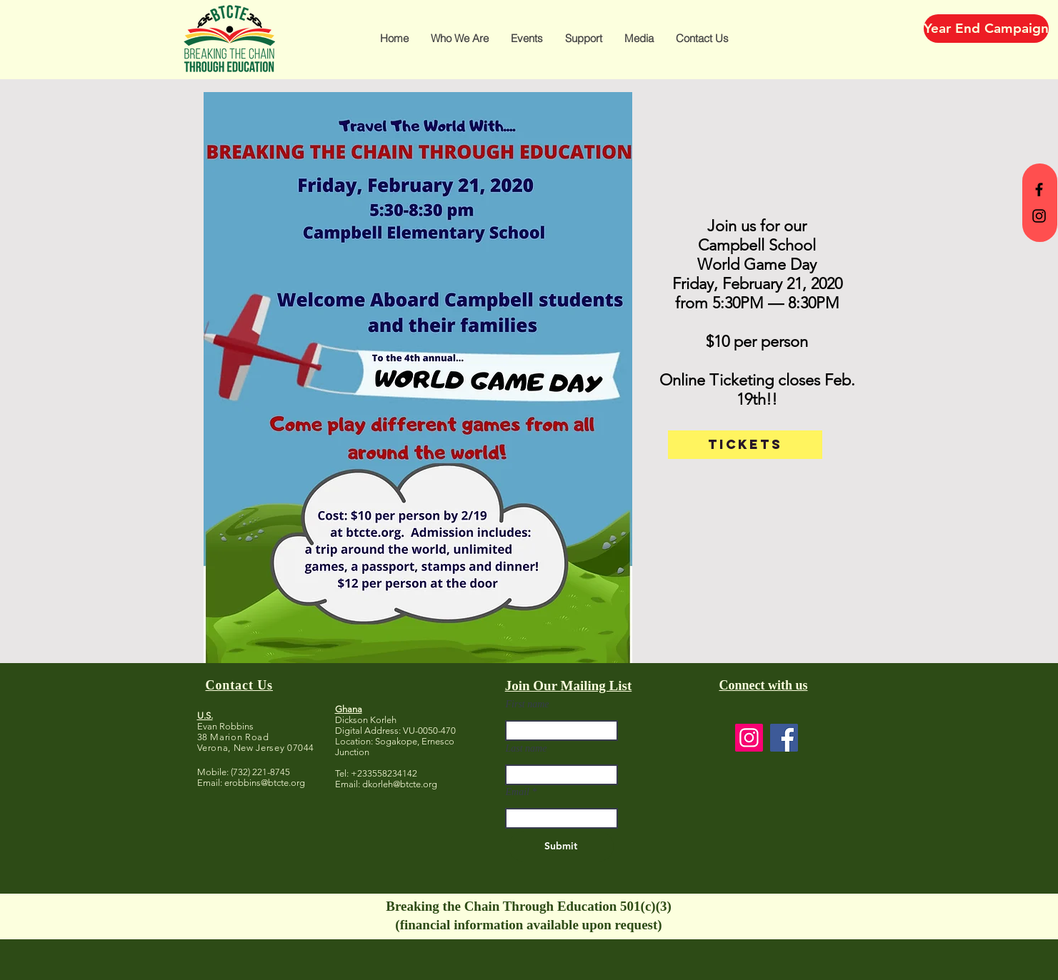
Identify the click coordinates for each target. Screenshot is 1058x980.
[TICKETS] (745, 444)
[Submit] (561, 847)
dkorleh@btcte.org (399, 784)
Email (517, 792)
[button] (459, 38)
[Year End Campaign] (986, 28)
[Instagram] (749, 738)
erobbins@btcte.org (264, 782)
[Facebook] (784, 738)
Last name (526, 749)
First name (527, 704)
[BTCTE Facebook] (1039, 189)
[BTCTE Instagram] (1039, 216)
